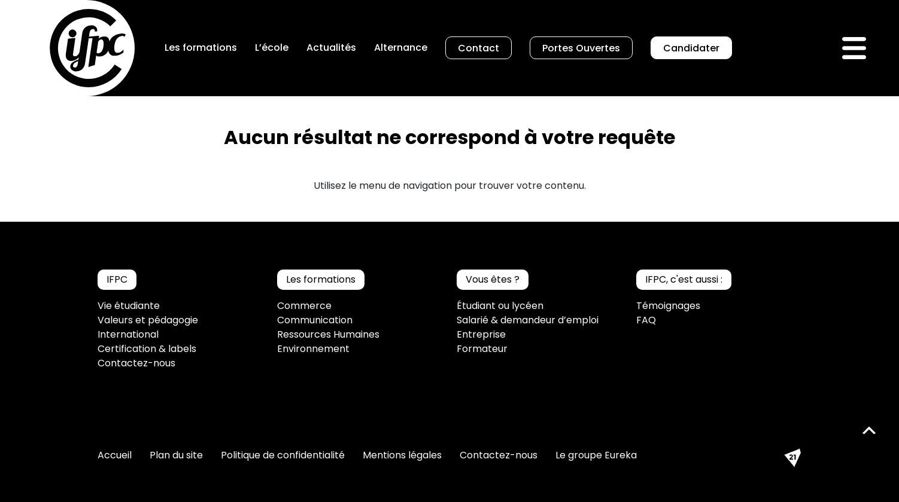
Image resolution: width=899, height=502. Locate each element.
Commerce (304, 306)
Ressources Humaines (328, 334)
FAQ (646, 320)
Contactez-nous (136, 363)
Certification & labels (147, 349)
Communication (315, 320)
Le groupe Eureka (596, 455)
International (128, 334)
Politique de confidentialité (283, 455)
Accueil (115, 455)
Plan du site (176, 455)
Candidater (691, 48)
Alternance (400, 47)
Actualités (331, 47)
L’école (271, 47)
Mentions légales (402, 455)
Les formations (201, 47)
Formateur (482, 349)
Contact (478, 48)
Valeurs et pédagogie (148, 320)
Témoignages (668, 306)
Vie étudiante (129, 306)
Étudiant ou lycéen (500, 306)
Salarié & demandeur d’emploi (528, 320)
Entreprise (481, 334)
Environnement (313, 349)
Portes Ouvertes (581, 48)
